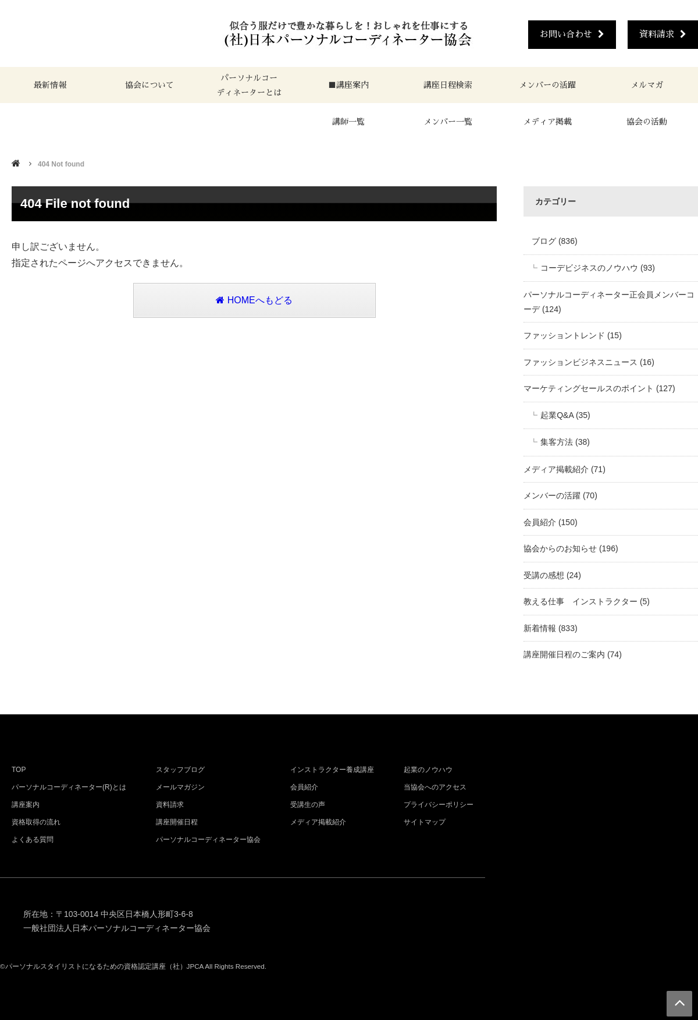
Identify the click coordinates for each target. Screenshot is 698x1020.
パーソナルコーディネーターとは (249, 85)
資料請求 (662, 34)
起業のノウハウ (428, 770)
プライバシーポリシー (438, 805)
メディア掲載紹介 (318, 822)
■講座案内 (348, 85)
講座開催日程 (177, 822)
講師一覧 (348, 122)
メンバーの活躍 (547, 85)
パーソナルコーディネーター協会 (208, 839)
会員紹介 (304, 787)
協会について (149, 85)
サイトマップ (425, 822)
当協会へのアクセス (435, 787)
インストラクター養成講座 (332, 770)
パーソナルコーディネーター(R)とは (69, 787)
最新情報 (50, 85)
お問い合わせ (572, 34)
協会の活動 (646, 122)
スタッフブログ (180, 770)
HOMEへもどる (254, 300)
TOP (19, 770)
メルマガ (647, 85)
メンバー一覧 (447, 122)
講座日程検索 (447, 85)
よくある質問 (33, 839)
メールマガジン (180, 787)
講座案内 (26, 805)
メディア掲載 (547, 122)
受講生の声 (307, 805)
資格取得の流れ (36, 822)
